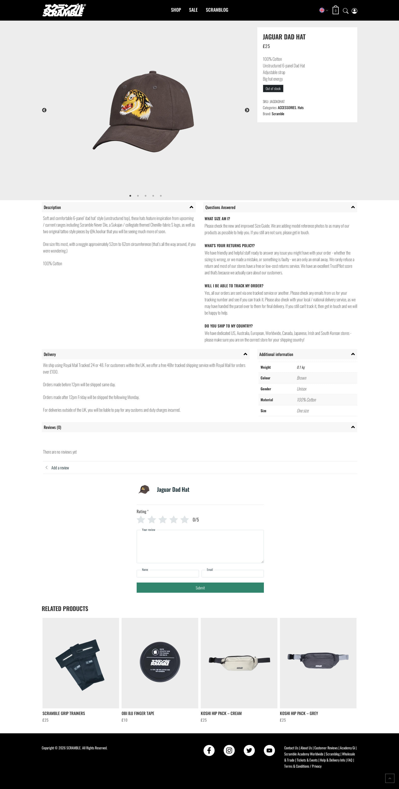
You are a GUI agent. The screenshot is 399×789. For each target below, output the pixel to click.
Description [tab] (52, 207)
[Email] (233, 573)
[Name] (168, 573)
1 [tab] (130, 196)
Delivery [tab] (50, 354)
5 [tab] (160, 196)
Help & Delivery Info (332, 760)
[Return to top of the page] (389, 778)
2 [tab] (137, 196)
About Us (306, 747)
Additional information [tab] (276, 354)
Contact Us (291, 747)
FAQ (349, 760)
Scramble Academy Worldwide (303, 753)
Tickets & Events (307, 760)
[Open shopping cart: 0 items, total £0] (336, 10)
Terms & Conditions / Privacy (302, 766)
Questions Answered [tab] (220, 207)
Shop (176, 9)
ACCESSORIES (287, 107)
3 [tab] (145, 196)
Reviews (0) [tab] (52, 427)
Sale (193, 9)
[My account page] (354, 10)
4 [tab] (153, 196)
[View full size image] (159, 110)
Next (247, 110)
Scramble (278, 113)
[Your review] (200, 546)
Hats (301, 107)
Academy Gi (347, 747)
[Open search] (346, 10)
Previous (44, 110)
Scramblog (217, 9)
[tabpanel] (159, 110)
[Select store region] (323, 10)
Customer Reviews (326, 747)
